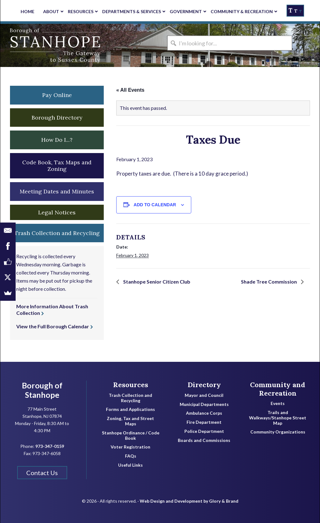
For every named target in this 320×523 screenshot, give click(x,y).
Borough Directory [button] (57, 117)
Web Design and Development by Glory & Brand (189, 501)
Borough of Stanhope (47, 45)
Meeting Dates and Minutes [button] (57, 191)
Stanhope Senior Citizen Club (156, 282)
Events (278, 403)
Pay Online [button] (57, 95)
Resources (130, 385)
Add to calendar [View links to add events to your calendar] (155, 204)
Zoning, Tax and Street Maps (130, 421)
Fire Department (204, 422)
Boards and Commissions (204, 440)
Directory (204, 385)
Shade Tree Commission (269, 282)
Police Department (204, 431)
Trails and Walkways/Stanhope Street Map (277, 418)
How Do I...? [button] (56, 139)
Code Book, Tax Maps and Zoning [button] (57, 166)
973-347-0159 (49, 446)
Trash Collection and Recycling (130, 398)
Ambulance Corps (204, 413)
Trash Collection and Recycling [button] (57, 233)
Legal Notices (57, 212)
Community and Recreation (277, 389)
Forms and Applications (130, 409)
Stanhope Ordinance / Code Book (130, 435)
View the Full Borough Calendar (52, 326)
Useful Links (130, 465)
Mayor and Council (204, 395)
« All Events (130, 90)
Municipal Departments (204, 404)
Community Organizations (277, 431)
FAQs (130, 456)
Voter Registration (130, 446)
